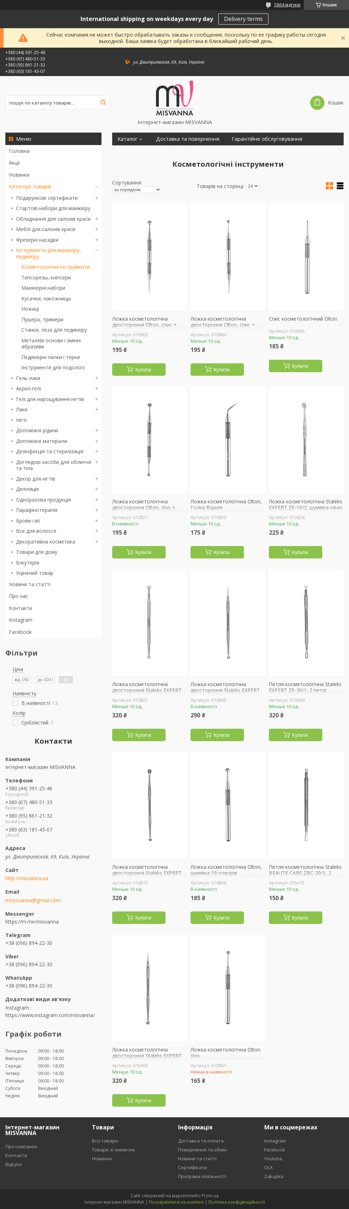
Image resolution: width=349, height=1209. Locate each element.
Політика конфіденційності (236, 1202)
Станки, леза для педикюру (54, 329)
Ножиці (30, 308)
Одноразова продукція (43, 499)
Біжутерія (27, 562)
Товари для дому (36, 552)
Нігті (21, 420)
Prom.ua (210, 1196)
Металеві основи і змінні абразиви (51, 343)
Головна (19, 151)
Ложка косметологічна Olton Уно (225, 1053)
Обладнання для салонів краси (53, 218)
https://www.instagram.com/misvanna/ (50, 1015)
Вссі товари (105, 1141)
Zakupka (273, 1176)
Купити (143, 370)
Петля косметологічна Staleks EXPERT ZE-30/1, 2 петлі (305, 687)
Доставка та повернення (187, 138)
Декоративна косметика (45, 541)
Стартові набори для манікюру (53, 208)
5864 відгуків (287, 5)
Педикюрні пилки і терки (50, 357)
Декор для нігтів (35, 478)
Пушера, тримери (42, 319)
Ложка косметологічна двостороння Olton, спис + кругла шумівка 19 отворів (144, 325)
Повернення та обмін (202, 1149)
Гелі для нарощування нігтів (50, 399)
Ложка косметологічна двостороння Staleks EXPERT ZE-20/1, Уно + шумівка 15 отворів (147, 876)
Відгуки (193, 151)
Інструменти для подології (53, 367)
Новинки (19, 174)
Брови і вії (28, 520)
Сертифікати (232, 151)
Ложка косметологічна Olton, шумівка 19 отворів (226, 870)
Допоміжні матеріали (41, 441)
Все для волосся (36, 531)
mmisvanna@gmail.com (33, 900)
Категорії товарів (30, 186)
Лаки (21, 409)
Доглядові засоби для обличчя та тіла (53, 465)
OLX (268, 1167)
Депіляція (27, 489)
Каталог (127, 138)
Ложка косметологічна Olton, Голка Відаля (226, 504)
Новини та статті (30, 584)
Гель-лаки (28, 378)
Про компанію (21, 1146)
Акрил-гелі (28, 388)
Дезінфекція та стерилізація (49, 451)
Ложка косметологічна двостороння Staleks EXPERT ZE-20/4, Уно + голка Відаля (147, 1056)
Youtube (273, 1158)
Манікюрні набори (43, 287)
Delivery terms (243, 19)
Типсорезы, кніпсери (46, 277)
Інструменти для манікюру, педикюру (48, 253)
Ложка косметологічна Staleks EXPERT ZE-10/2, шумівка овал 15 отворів (305, 507)
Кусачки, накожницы (46, 298)
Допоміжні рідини (37, 430)
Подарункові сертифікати (47, 197)
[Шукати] (103, 103)
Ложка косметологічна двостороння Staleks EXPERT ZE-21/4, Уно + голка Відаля (225, 690)
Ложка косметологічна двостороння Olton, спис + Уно (223, 325)
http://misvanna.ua (26, 878)
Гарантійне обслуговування (267, 138)
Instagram (20, 619)
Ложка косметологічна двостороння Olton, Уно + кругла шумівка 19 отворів (144, 507)
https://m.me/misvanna (32, 921)
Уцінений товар (34, 572)
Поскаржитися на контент (176, 1202)
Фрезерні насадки (37, 239)
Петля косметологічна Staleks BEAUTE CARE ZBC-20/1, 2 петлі (305, 873)
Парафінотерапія (36, 510)
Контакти (20, 608)
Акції (14, 162)
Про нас (18, 596)
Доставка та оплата (201, 1141)
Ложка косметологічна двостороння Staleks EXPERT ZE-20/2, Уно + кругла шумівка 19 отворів (148, 693)
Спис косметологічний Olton (303, 319)
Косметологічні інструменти (55, 266)
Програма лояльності (145, 151)
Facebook (20, 631)
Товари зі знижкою (113, 1149)
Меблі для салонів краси (45, 229)
